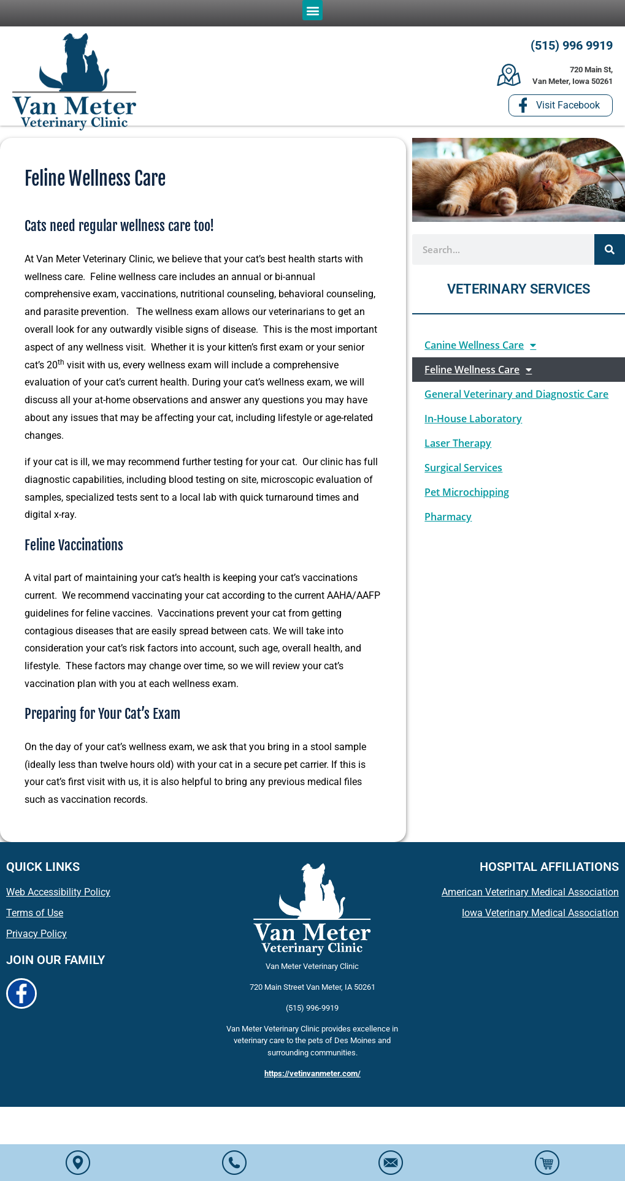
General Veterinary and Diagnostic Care (516, 397)
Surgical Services (463, 470)
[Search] (609, 252)
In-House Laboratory (473, 421)
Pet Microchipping (466, 495)
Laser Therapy (457, 446)
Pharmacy (448, 519)
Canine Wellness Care (480, 348)
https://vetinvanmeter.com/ (312, 1076)
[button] (312, 10)
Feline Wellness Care (478, 373)
